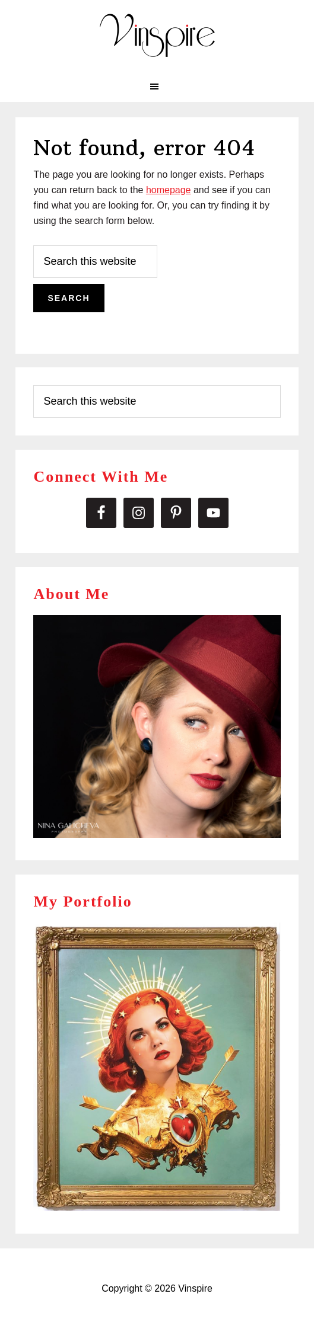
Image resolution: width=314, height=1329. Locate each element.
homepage (168, 190)
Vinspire (157, 35)
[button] (157, 86)
